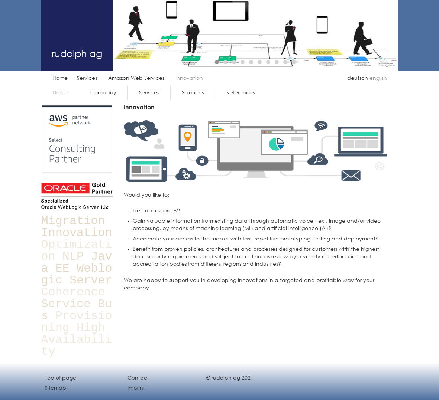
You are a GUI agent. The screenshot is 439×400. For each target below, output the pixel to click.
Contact (138, 377)
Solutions (193, 92)
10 (294, 62)
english (378, 78)
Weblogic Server (76, 274)
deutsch (357, 78)
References (240, 92)
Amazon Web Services (136, 78)
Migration (73, 221)
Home (60, 78)
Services (87, 78)
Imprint (136, 387)
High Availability (76, 340)
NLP (73, 257)
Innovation (76, 233)
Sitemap (55, 387)
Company (103, 92)
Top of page (60, 377)
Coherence (73, 292)
